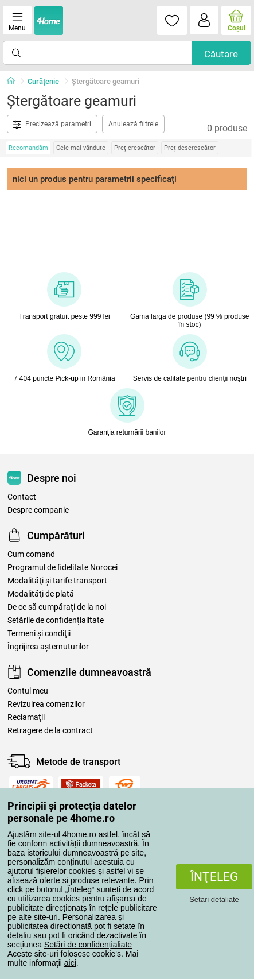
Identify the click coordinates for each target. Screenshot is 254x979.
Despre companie (38, 510)
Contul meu (27, 691)
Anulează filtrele (133, 124)
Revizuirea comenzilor (46, 704)
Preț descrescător (190, 148)
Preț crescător (134, 148)
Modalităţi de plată (40, 594)
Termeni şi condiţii (39, 633)
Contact (21, 497)
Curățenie (43, 81)
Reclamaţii (26, 717)
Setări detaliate (214, 899)
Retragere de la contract (50, 730)
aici (70, 963)
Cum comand (31, 554)
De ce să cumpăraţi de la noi (56, 607)
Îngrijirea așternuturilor (48, 647)
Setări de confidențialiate (88, 944)
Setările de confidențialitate (55, 620)
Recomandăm (28, 148)
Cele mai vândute (80, 148)
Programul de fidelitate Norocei (62, 567)
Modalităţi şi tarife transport (57, 580)
